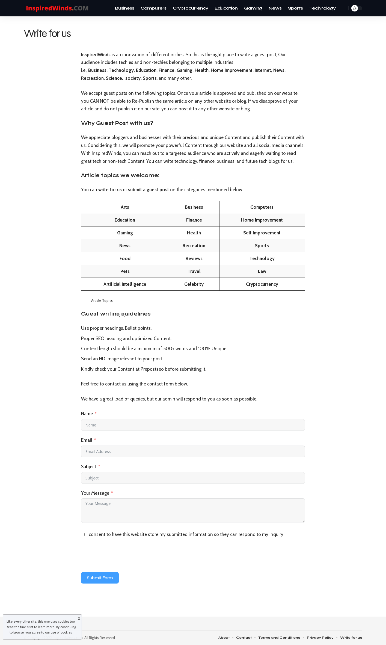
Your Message (95, 493)
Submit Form (100, 577)
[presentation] (122, 556)
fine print (26, 627)
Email (86, 440)
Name (87, 413)
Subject (88, 466)
